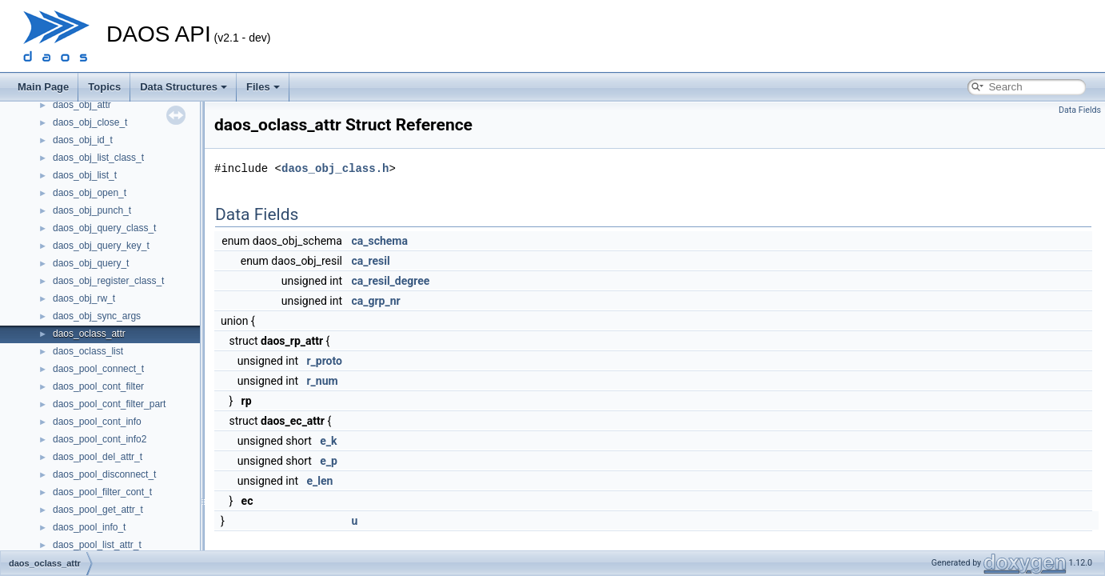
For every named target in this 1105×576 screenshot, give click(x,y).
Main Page (43, 87)
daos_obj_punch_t (92, 210)
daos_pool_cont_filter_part (109, 404)
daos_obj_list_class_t (98, 157)
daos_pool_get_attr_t (98, 509)
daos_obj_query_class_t (104, 228)
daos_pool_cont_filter (98, 386)
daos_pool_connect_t (98, 368)
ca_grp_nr (375, 300)
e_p (328, 460)
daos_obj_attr (82, 104)
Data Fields (1080, 110)
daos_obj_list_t (85, 175)
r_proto (324, 360)
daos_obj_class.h (335, 168)
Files (263, 87)
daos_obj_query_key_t (101, 245)
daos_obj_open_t (89, 192)
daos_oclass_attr (89, 333)
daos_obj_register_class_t (108, 280)
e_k (328, 440)
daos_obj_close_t (90, 122)
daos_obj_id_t (83, 140)
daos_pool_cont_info (97, 421)
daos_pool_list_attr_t (97, 544)
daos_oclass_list (88, 351)
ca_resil (370, 260)
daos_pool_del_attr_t (97, 456)
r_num (321, 380)
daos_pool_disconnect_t (104, 474)
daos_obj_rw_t (84, 298)
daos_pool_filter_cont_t (102, 492)
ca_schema (379, 240)
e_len (319, 480)
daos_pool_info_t (89, 527)
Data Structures (183, 87)
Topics (104, 87)
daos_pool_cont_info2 (99, 439)
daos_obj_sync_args (97, 316)
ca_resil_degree (390, 280)
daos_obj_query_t (91, 263)
